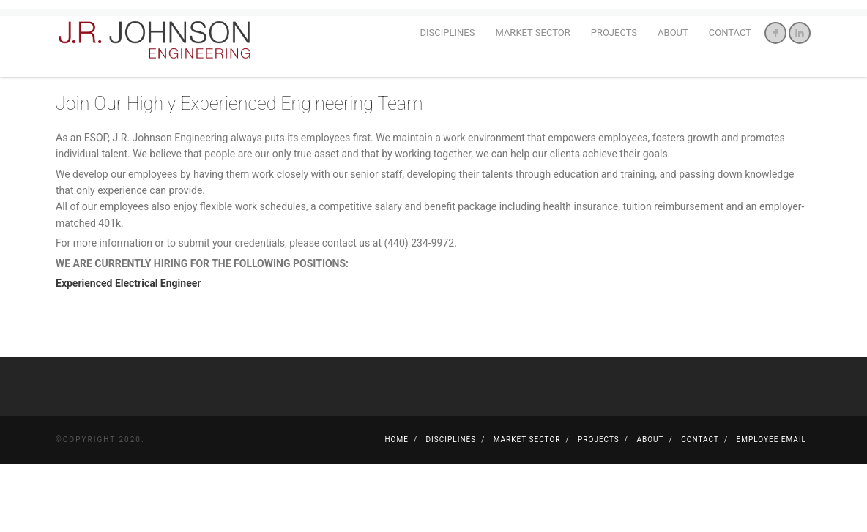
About (673, 32)
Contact (730, 32)
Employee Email (771, 507)
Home (396, 507)
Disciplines (447, 32)
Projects (614, 32)
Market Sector (532, 32)
